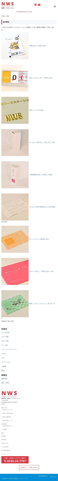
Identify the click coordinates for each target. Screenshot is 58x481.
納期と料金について (7, 420)
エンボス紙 (5, 332)
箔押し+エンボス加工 (36, 110)
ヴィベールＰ (6, 362)
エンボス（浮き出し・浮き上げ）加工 (42, 142)
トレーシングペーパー (9, 349)
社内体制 (4, 429)
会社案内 (3, 436)
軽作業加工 (4, 424)
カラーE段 (5, 341)
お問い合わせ (4, 443)
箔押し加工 (4, 407)
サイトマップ (4, 454)
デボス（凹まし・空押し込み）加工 (41, 271)
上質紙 (3, 366)
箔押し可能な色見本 (7, 413)
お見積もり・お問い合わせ (29, 467)
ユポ (2, 358)
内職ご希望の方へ (7, 426)
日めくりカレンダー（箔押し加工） (41, 78)
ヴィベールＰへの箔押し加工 (39, 239)
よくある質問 (4, 447)
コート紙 (4, 345)
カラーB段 (5, 336)
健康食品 (4, 378)
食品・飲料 (5, 383)
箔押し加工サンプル (7, 409)
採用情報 (3, 439)
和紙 (2, 370)
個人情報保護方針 (6, 450)
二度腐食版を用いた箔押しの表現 (40, 174)
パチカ (3, 353)
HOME (3, 16)
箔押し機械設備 (6, 417)
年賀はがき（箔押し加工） (38, 45)
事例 (2, 433)
